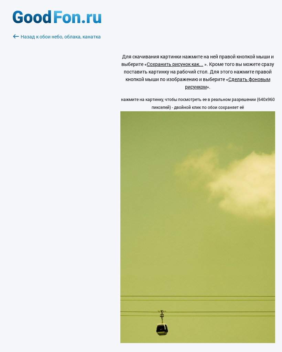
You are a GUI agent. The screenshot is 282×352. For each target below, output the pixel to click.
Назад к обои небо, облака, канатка (57, 36)
